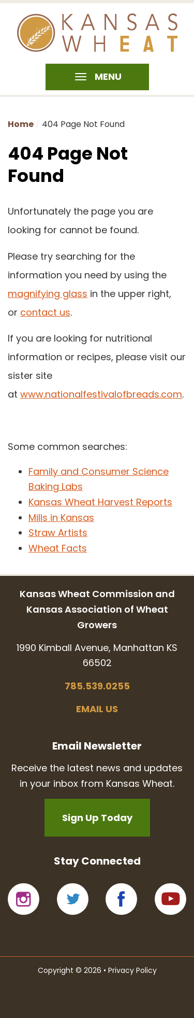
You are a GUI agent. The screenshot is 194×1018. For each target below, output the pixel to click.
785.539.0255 (97, 686)
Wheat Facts (57, 548)
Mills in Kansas (61, 517)
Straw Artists (57, 532)
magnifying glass (47, 293)
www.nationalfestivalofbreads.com (101, 394)
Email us (97, 708)
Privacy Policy (132, 970)
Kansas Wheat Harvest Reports (100, 502)
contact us (45, 312)
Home (21, 124)
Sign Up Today (97, 817)
